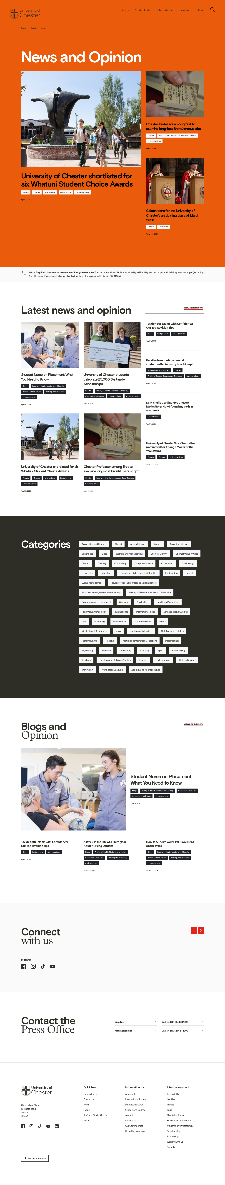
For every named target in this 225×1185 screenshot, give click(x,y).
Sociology (145, 650)
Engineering (171, 573)
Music (118, 631)
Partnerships (173, 1136)
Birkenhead (87, 553)
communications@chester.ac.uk (77, 272)
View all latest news (193, 307)
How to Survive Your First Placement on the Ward (170, 844)
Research (106, 650)
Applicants (130, 1093)
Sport (160, 650)
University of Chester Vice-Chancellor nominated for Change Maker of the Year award (170, 447)
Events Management (92, 582)
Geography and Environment (96, 602)
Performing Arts (89, 640)
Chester (37, 192)
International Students (136, 1099)
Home (23, 28)
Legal (169, 1109)
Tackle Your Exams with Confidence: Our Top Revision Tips (169, 325)
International (50, 192)
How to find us (91, 1093)
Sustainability (178, 650)
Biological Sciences (179, 544)
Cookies (171, 1099)
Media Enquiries (136, 1030)
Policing (110, 640)
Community (120, 563)
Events (87, 1109)
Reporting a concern (135, 1131)
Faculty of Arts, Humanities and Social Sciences (177, 135)
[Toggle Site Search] (212, 9)
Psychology (87, 650)
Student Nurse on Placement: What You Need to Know (47, 376)
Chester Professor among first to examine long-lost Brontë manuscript (173, 126)
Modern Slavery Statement (180, 1125)
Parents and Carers (134, 1104)
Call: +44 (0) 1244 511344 (183, 1022)
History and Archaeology (94, 611)
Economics (87, 573)
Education (106, 573)
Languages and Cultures (175, 611)
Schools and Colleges (135, 1109)
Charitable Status (175, 1115)
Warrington (87, 669)
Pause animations (34, 1158)
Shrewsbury (125, 650)
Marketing (99, 621)
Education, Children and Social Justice (138, 573)
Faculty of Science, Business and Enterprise (165, 376)
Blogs (25, 386)
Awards (26, 192)
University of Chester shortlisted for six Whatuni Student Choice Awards (76, 179)
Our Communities (134, 1125)
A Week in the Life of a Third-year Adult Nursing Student (105, 844)
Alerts (86, 1120)
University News (82, 192)
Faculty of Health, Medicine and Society (48, 386)
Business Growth (159, 553)
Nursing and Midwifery (55, 391)
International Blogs (145, 611)
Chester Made (153, 416)
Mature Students (143, 621)
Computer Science (144, 563)
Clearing (102, 563)
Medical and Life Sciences (94, 631)
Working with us (175, 1141)
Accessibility (173, 1093)
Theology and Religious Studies (114, 660)
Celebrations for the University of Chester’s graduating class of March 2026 (172, 215)
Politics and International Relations (139, 640)
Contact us (89, 1099)
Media (162, 621)
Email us (136, 1022)
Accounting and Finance (94, 544)
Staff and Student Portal (95, 1115)
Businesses (130, 1120)
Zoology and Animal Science (145, 669)
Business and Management (159, 370)
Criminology (188, 563)
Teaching (86, 660)
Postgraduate (65, 192)
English (189, 573)
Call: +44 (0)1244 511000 (183, 1030)
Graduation (163, 227)
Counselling (167, 563)
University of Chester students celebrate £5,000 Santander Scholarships (106, 379)
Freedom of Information (179, 1120)
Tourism (143, 660)
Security (171, 1147)
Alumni (118, 544)
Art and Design (137, 544)
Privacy (170, 1104)
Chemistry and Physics (187, 553)
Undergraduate (29, 397)
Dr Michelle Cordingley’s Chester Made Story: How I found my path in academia (169, 406)
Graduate (123, 602)
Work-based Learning (112, 669)
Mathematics (119, 621)
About (33, 28)
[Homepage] (24, 14)
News (43, 28)
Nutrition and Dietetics (172, 631)
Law (84, 621)
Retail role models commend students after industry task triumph (169, 362)
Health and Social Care (32, 391)
